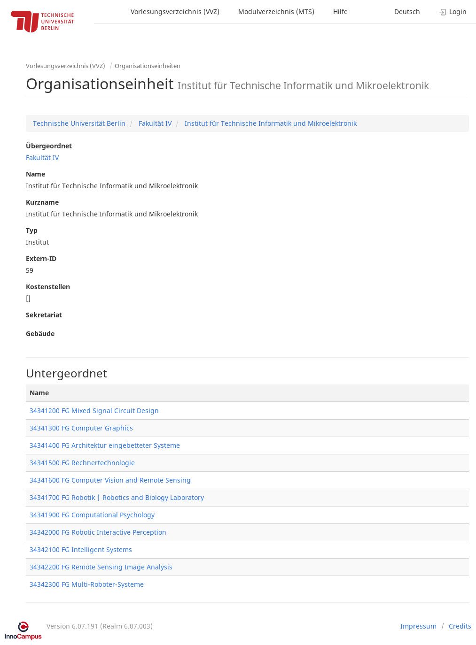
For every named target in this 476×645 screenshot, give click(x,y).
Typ (32, 230)
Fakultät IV (154, 123)
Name (35, 173)
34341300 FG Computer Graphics (81, 427)
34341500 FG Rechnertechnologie (82, 462)
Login (453, 11)
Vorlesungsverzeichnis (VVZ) (175, 11)
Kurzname (42, 202)
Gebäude (40, 333)
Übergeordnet (49, 145)
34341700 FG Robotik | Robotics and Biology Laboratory (117, 497)
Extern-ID (41, 258)
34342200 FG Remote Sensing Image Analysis (101, 566)
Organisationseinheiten (147, 65)
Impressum (418, 626)
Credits (460, 626)
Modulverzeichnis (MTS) (276, 11)
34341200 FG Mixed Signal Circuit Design (94, 410)
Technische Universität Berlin (79, 123)
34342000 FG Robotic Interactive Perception (98, 532)
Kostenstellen (48, 286)
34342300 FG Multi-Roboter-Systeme (87, 584)
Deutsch (407, 11)
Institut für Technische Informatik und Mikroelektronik (270, 123)
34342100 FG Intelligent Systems (81, 549)
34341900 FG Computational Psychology (92, 514)
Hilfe (340, 11)
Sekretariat (44, 314)
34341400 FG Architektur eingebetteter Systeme (105, 445)
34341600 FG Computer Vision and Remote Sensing (110, 480)
